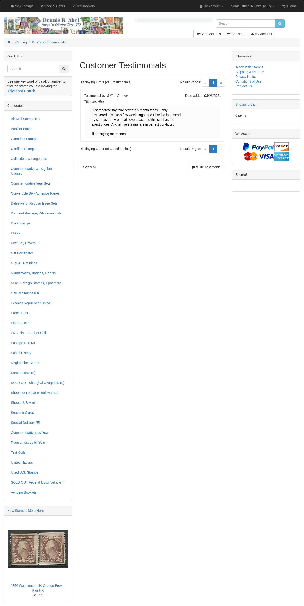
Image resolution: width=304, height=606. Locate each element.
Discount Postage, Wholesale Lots (36, 213)
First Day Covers (23, 243)
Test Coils (18, 452)
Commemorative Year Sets (31, 183)
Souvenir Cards (22, 413)
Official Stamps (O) (25, 293)
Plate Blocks (20, 323)
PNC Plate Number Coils (29, 333)
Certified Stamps (23, 149)
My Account (261, 34)
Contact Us (243, 86)
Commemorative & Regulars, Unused (32, 171)
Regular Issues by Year (28, 442)
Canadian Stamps (24, 139)
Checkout (236, 34)
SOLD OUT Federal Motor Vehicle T (37, 482)
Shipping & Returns (249, 72)
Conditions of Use (248, 81)
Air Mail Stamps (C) (25, 119)
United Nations (22, 462)
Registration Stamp (25, 363)
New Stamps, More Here (25, 511)
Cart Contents (208, 34)
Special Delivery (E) (25, 422)
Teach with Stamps (249, 67)
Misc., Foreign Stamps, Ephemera (36, 283)
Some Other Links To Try (253, 6)
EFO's (15, 233)
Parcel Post (19, 313)
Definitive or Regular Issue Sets (34, 203)
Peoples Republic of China (30, 303)
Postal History (21, 353)
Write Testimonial (206, 167)
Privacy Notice (245, 77)
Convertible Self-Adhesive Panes (35, 193)
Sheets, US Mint (23, 403)
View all (89, 167)
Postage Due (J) (23, 343)
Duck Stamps (21, 223)
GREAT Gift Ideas (24, 263)
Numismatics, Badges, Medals (33, 273)
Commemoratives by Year (30, 432)
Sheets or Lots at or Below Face (34, 393)
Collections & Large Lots (29, 159)
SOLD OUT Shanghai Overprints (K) (37, 383)
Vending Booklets (24, 492)
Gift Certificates (22, 253)
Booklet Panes (21, 129)
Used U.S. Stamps (24, 472)
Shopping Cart (246, 104)
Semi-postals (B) (23, 373)
